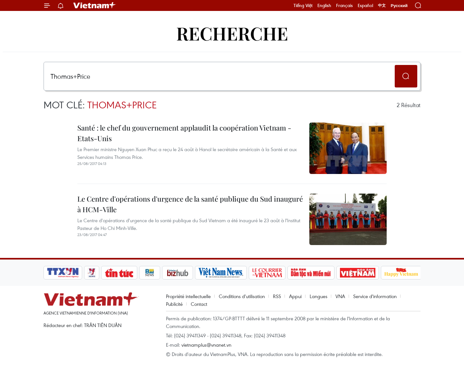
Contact (199, 304)
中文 (382, 5)
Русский (399, 5)
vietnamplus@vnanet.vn (206, 345)
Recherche (232, 33)
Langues (318, 296)
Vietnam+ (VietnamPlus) (95, 5)
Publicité (174, 304)
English (324, 5)
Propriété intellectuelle (188, 296)
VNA (340, 296)
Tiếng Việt (303, 5)
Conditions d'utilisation (242, 296)
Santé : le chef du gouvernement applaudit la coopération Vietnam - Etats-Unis (184, 133)
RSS (277, 296)
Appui (295, 296)
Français (344, 5)
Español (365, 5)
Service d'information (375, 296)
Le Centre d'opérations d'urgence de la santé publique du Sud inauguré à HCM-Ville (190, 204)
